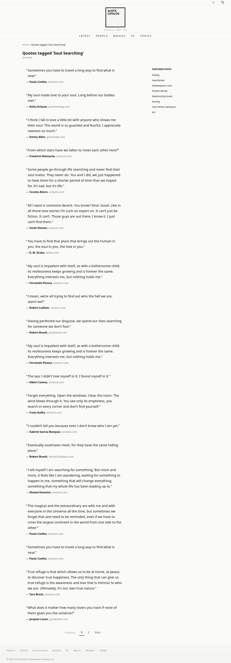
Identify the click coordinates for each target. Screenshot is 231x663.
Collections (40, 650)
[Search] (222, 2)
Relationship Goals (162, 96)
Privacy (90, 650)
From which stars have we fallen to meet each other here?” (73, 150)
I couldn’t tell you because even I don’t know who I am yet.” (73, 425)
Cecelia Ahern (38, 192)
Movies (119, 35)
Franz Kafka (37, 412)
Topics (146, 35)
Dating (155, 75)
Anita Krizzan (38, 106)
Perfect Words (159, 90)
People (102, 35)
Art (153, 112)
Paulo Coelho (38, 82)
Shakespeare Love (162, 85)
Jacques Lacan (38, 619)
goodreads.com (56, 137)
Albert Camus (38, 382)
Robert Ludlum (39, 308)
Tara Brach (36, 594)
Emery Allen (37, 137)
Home (25, 44)
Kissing (156, 101)
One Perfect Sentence (164, 106)
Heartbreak (158, 80)
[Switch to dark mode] (214, 2)
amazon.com (55, 82)
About (77, 650)
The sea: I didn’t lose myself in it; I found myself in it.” (69, 376)
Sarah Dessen (38, 228)
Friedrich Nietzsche (42, 156)
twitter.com (52, 252)
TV (133, 35)
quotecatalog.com (59, 106)
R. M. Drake (37, 252)
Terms (103, 650)
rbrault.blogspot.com (61, 456)
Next (98, 632)
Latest (85, 35)
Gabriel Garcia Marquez (44, 432)
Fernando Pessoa (40, 283)
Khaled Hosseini (40, 492)
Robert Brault (38, 332)
